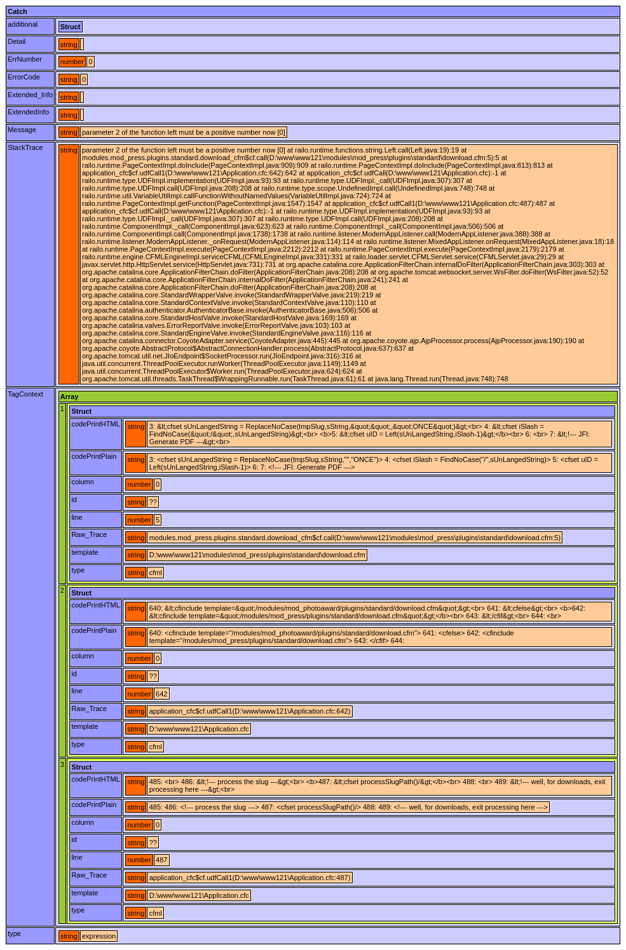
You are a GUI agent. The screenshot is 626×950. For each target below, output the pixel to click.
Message (22, 129)
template (84, 552)
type (78, 570)
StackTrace (25, 147)
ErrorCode (24, 77)
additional (22, 24)
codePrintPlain (93, 456)
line (76, 517)
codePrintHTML (95, 424)
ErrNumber (25, 59)
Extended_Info (30, 94)
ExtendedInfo (28, 112)
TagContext (25, 394)
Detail (16, 41)
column (82, 481)
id (74, 499)
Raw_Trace (89, 534)
